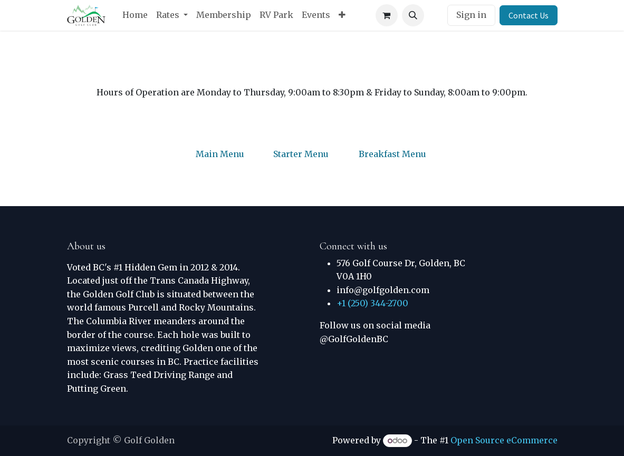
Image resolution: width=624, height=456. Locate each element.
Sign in (471, 14)
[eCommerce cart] (387, 15)
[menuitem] (135, 15)
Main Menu (220, 154)
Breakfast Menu (392, 154)
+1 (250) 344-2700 (372, 303)
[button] (413, 15)
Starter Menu (301, 154)
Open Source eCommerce (504, 440)
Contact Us (528, 15)
